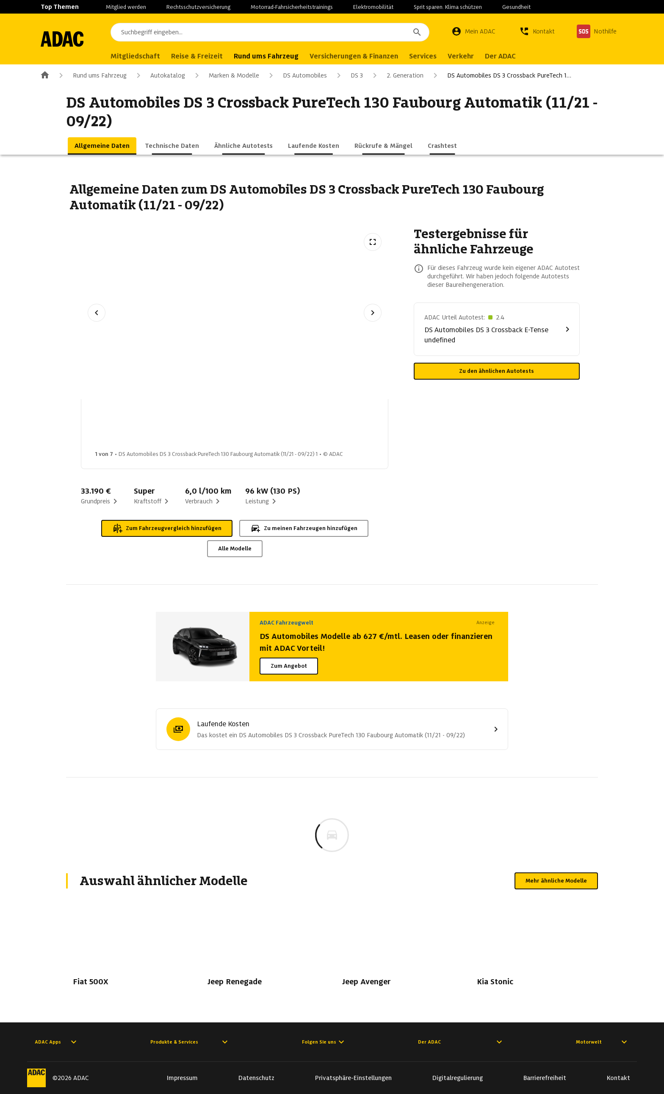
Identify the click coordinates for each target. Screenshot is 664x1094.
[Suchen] (417, 32)
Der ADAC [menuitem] (516, 56)
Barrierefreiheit (544, 1078)
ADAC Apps (57, 1042)
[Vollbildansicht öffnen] (373, 242)
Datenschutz (256, 1078)
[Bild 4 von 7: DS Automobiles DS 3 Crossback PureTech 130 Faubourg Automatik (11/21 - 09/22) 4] (319, 427)
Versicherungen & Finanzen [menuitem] (370, 56)
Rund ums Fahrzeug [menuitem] (282, 56)
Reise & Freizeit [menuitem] (213, 56)
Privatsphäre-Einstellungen (353, 1078)
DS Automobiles (296, 75)
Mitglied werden (126, 7)
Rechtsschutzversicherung (198, 7)
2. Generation (396, 75)
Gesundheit (516, 7)
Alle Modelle (235, 548)
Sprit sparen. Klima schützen (448, 7)
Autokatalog (159, 75)
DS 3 (348, 75)
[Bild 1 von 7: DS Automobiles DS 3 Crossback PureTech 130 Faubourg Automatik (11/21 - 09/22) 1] (118, 427)
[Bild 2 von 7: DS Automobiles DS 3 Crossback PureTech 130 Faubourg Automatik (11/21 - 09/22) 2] (185, 427)
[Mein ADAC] (473, 31)
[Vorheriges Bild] (96, 313)
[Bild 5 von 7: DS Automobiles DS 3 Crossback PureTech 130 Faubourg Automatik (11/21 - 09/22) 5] (386, 427)
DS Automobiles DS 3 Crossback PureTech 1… (500, 75)
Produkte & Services (190, 1042)
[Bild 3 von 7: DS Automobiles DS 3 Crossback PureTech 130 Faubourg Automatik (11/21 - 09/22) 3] (252, 427)
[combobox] (278, 32)
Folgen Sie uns (324, 1042)
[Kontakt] (537, 31)
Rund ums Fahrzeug (91, 75)
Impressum (182, 1078)
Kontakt (618, 1078)
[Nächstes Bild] (373, 313)
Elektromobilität (373, 7)
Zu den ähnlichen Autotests (496, 371)
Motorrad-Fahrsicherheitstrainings (292, 7)
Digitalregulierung (457, 1078)
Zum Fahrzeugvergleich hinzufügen (166, 528)
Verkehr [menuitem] (477, 56)
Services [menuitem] (439, 56)
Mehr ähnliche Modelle (556, 880)
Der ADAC (461, 1042)
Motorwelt (602, 1042)
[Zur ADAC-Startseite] (70, 39)
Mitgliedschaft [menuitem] (152, 56)
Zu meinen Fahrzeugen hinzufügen (303, 528)
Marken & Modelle (225, 75)
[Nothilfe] (596, 31)
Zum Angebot (289, 665)
